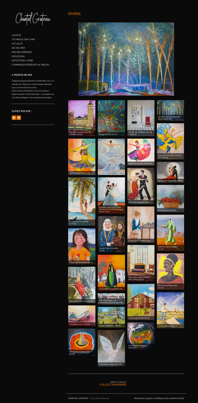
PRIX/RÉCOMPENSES (22, 52)
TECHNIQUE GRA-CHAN (23, 39)
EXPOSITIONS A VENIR (22, 60)
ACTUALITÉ (17, 43)
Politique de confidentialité (169, 398)
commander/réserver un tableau (30, 65)
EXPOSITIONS (18, 56)
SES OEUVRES (18, 48)
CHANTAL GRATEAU (78, 398)
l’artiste (16, 35)
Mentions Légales (143, 398)
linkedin (19, 117)
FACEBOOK (14, 117)
